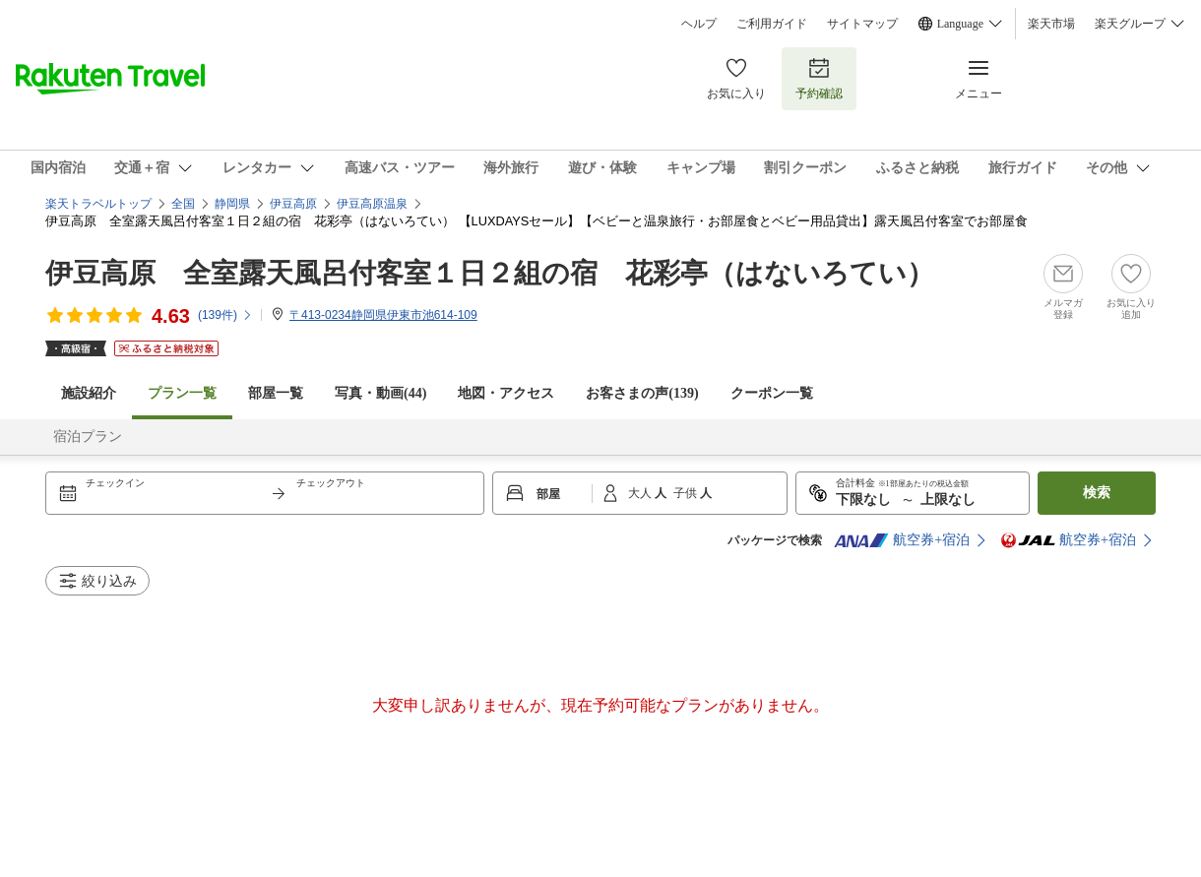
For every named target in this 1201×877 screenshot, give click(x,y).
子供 (686, 493)
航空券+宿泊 (902, 540)
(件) (225, 315)
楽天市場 (1051, 24)
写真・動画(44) (380, 393)
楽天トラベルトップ (98, 204)
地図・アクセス (506, 393)
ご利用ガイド (771, 24)
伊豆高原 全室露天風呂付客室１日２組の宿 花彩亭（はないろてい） (489, 273)
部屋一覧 (275, 393)
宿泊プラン (87, 436)
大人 (641, 493)
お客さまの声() (642, 393)
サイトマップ (862, 24)
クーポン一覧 (771, 393)
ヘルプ (699, 24)
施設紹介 (88, 393)
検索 (1096, 492)
